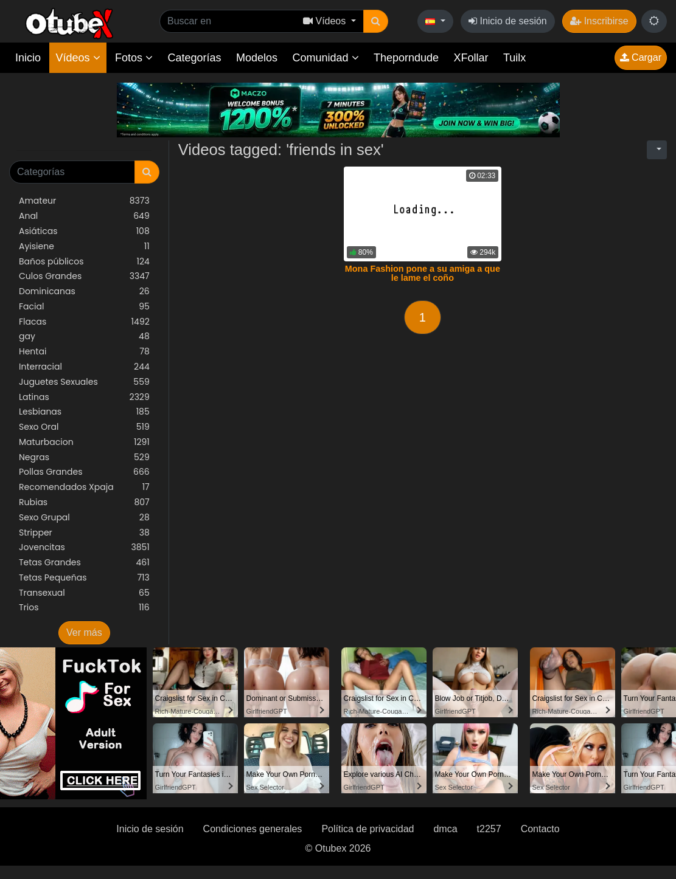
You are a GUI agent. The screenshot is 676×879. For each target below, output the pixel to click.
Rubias (84, 502)
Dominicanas (84, 291)
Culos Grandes (84, 276)
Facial (84, 306)
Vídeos (77, 58)
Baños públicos (84, 261)
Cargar (640, 57)
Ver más (84, 632)
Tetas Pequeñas (84, 577)
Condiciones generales (252, 829)
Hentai (84, 351)
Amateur (84, 201)
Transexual (84, 593)
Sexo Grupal (84, 517)
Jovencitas (84, 547)
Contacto (540, 829)
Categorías (194, 58)
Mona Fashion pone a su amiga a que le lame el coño (422, 273)
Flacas (84, 321)
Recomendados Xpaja (84, 487)
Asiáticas (84, 231)
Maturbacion (84, 442)
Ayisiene (84, 246)
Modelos (256, 58)
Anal (84, 216)
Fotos (134, 58)
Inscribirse (599, 21)
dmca (445, 829)
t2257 (489, 829)
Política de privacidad (367, 829)
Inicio (28, 58)
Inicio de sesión (508, 21)
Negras (84, 457)
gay (84, 336)
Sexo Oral (84, 427)
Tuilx (514, 58)
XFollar (471, 58)
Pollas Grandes (84, 472)
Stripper (84, 532)
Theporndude (406, 58)
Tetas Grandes (84, 562)
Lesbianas (84, 411)
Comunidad (325, 58)
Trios (84, 607)
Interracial (84, 366)
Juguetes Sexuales (84, 382)
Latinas (84, 397)
